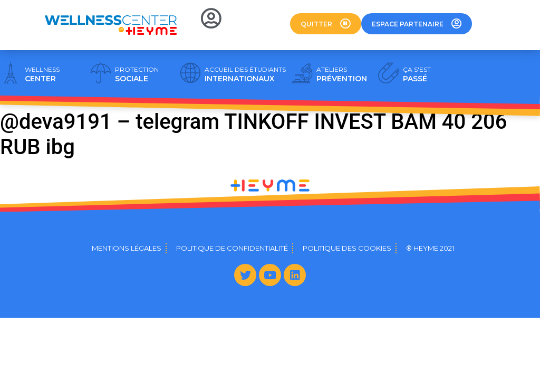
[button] (325, 23)
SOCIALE (137, 74)
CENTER (42, 74)
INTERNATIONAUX (245, 74)
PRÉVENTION (341, 74)
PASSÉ (417, 74)
